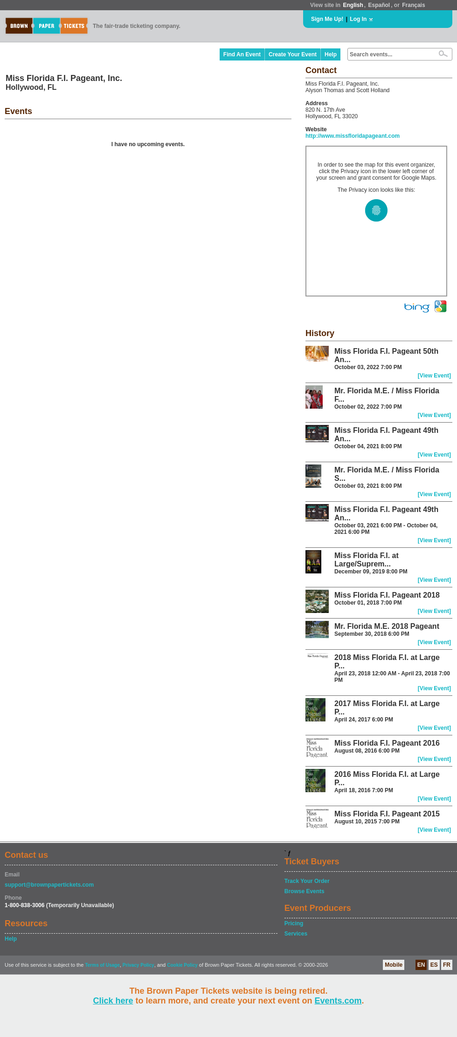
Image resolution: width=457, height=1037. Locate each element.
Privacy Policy (138, 965)
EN (421, 965)
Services (295, 933)
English (353, 5)
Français (413, 5)
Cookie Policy (182, 965)
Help (331, 54)
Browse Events (304, 891)
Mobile (393, 965)
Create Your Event (293, 54)
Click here (113, 1000)
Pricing (294, 923)
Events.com (338, 1000)
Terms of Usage (102, 965)
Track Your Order (307, 881)
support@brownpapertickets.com (49, 885)
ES (434, 965)
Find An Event (242, 54)
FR (446, 965)
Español (379, 5)
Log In (358, 19)
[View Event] (434, 375)
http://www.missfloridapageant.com (352, 136)
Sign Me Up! (327, 19)
